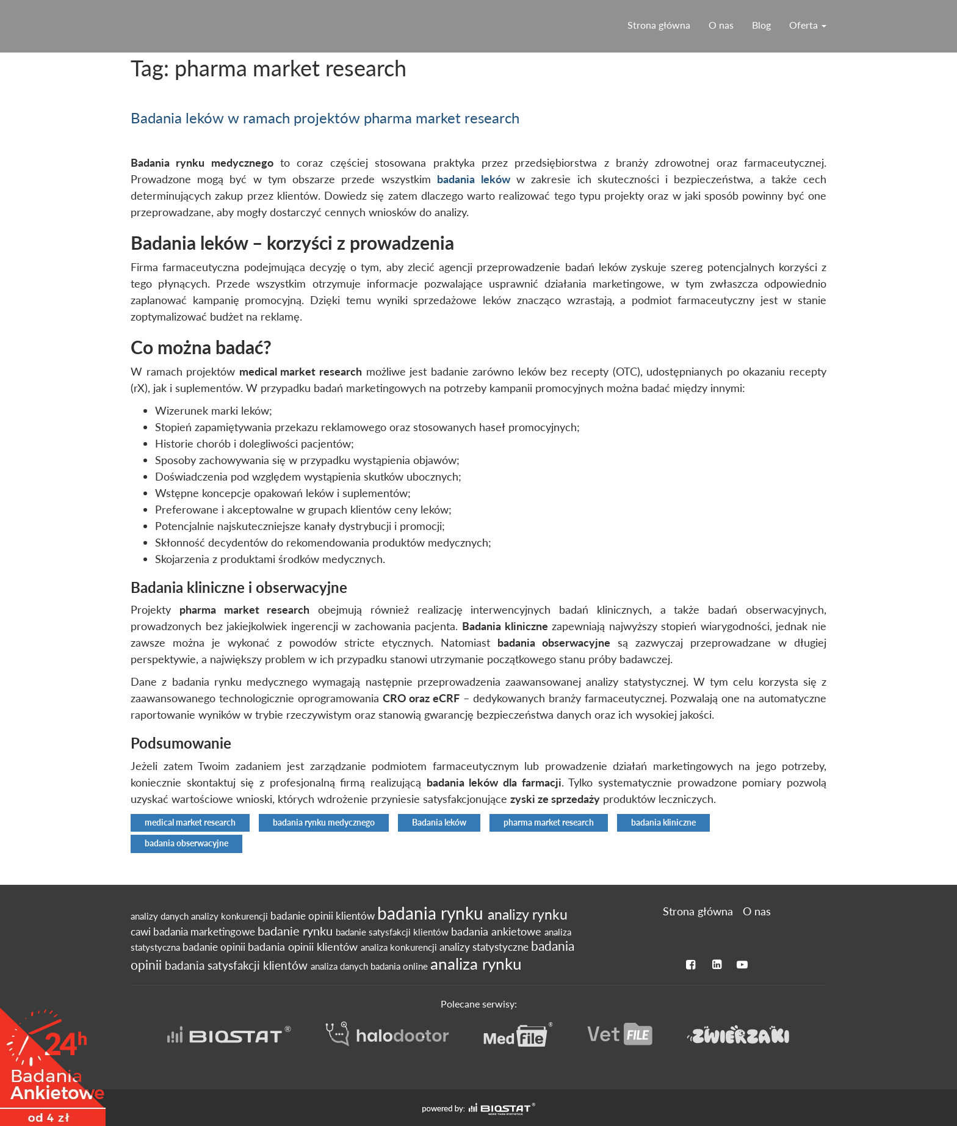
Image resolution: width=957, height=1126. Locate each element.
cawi (142, 932)
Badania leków (439, 822)
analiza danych (340, 966)
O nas (721, 25)
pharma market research (549, 822)
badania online (400, 966)
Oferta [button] (807, 25)
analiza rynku (476, 963)
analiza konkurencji (400, 947)
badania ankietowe (497, 931)
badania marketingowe (205, 932)
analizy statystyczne (485, 947)
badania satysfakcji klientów (238, 965)
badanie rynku (297, 930)
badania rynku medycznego (324, 822)
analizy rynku (528, 914)
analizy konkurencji (230, 915)
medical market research (190, 822)
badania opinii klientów (304, 946)
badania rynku (432, 913)
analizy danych (161, 915)
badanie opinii (215, 947)
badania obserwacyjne (186, 843)
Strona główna (658, 25)
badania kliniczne (663, 822)
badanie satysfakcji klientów (393, 931)
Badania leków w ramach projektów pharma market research (325, 117)
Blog (761, 25)
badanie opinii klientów (323, 916)
